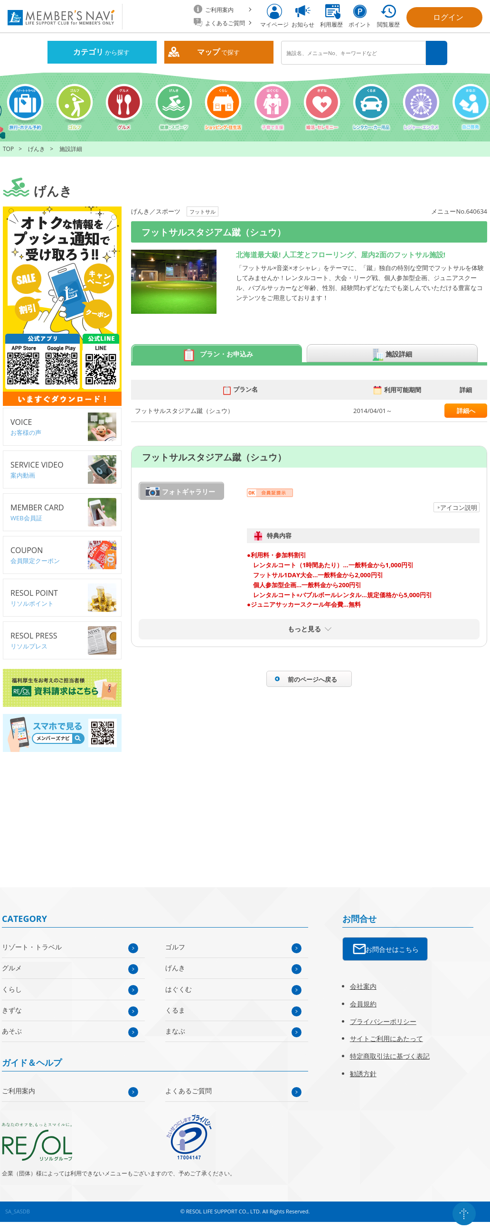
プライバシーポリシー (383, 1021)
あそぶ (12, 1030)
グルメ (12, 967)
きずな (12, 1009)
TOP (8, 149)
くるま (175, 1009)
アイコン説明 (458, 507)
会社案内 (363, 986)
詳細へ (466, 410)
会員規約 (363, 1003)
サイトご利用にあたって (386, 1038)
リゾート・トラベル (32, 946)
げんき (36, 149)
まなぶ (175, 1030)
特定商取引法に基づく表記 (390, 1056)
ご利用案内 (18, 1090)
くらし (12, 989)
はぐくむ (178, 989)
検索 (436, 53)
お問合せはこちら (392, 949)
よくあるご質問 (188, 1090)
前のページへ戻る (312, 679)
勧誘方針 (363, 1073)
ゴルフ (175, 946)
